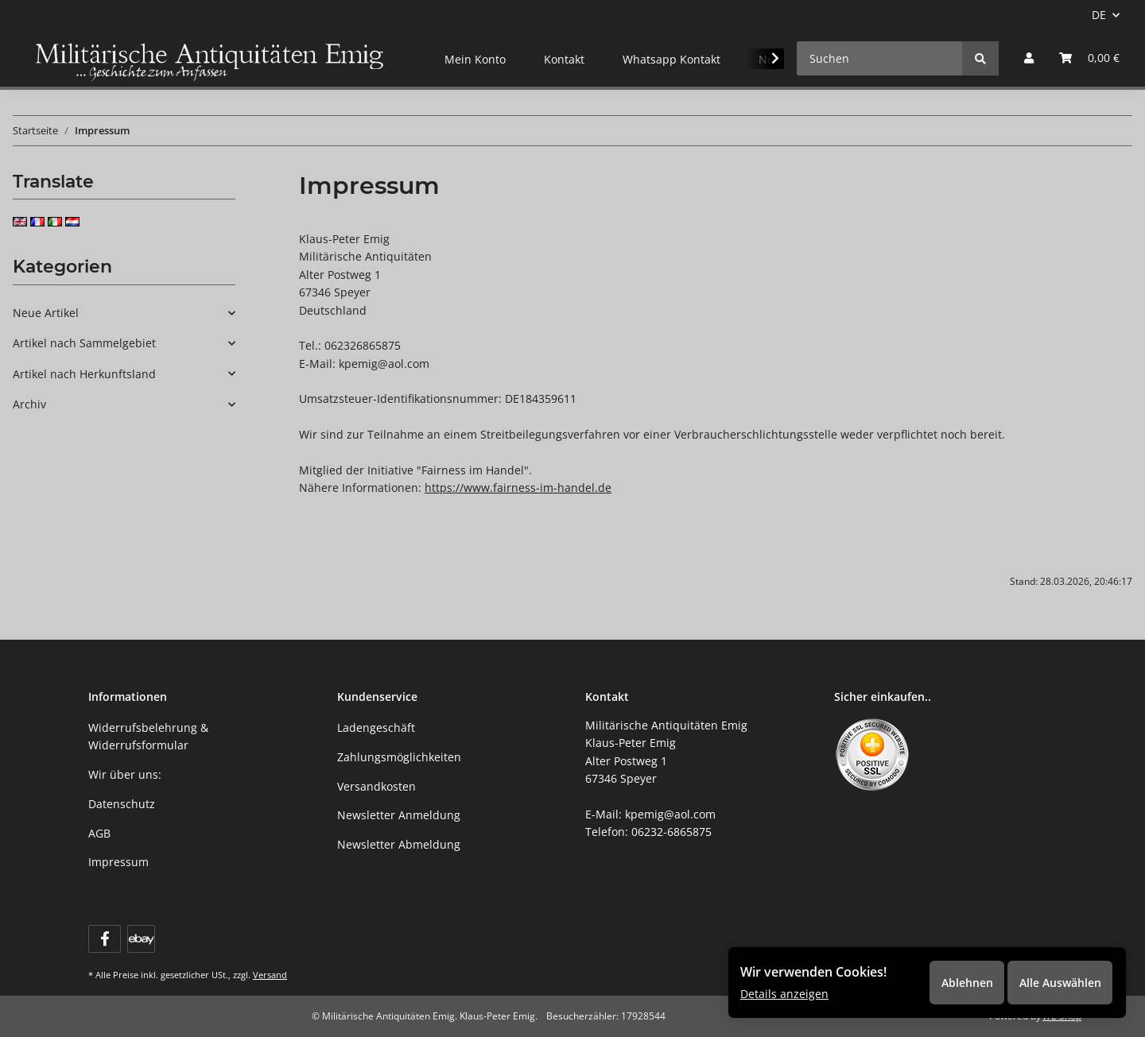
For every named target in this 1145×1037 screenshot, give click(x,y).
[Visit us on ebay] (141, 939)
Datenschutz (121, 803)
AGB (99, 833)
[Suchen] (880, 58)
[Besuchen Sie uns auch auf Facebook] (104, 939)
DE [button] (1099, 14)
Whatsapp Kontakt (671, 59)
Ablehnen (962, 981)
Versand (270, 975)
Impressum (118, 861)
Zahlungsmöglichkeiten (399, 756)
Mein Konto (475, 59)
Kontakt (564, 59)
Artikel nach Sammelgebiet (84, 342)
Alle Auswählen (1058, 981)
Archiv (29, 404)
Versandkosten (376, 786)
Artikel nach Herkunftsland (84, 373)
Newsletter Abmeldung (398, 844)
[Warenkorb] (1089, 58)
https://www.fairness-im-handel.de (518, 487)
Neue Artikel (46, 312)
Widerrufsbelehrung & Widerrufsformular (148, 736)
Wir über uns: (124, 774)
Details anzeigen (783, 992)
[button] (1028, 58)
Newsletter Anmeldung (398, 814)
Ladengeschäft (376, 727)
